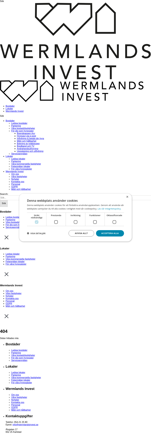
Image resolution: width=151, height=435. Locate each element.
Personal (15, 184)
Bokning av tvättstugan (28, 143)
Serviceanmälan (19, 154)
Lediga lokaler (18, 159)
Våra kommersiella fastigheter (26, 164)
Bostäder (10, 106)
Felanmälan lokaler (20, 166)
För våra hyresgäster (21, 169)
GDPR (14, 187)
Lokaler (9, 108)
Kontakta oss (17, 181)
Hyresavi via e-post (26, 136)
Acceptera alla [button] (110, 233)
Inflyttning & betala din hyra (30, 138)
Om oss (15, 174)
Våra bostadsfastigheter (23, 128)
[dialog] (75, 217)
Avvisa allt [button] (81, 233)
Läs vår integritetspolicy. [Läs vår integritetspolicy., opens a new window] (109, 208)
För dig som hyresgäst (22, 131)
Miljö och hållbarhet (26, 141)
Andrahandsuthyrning (27, 148)
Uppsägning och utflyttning (30, 151)
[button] (36, 233)
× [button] (127, 197)
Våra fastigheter (19, 176)
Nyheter (15, 179)
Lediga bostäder (19, 123)
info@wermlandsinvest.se (25, 424)
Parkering (16, 126)
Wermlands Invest (15, 111)
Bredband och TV (25, 146)
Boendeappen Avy (26, 133)
